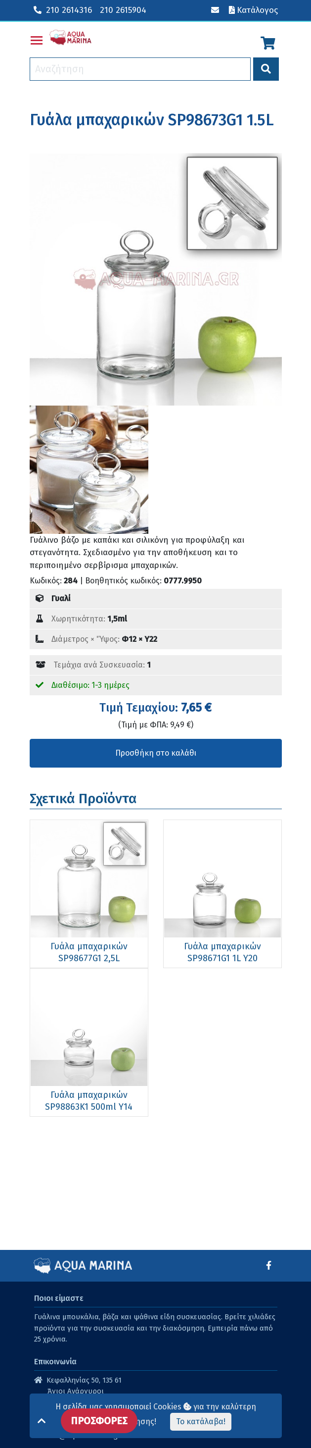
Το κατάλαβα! (200, 1421)
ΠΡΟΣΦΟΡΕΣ (99, 1421)
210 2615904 (123, 10)
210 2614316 (63, 10)
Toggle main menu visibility (37, 38)
